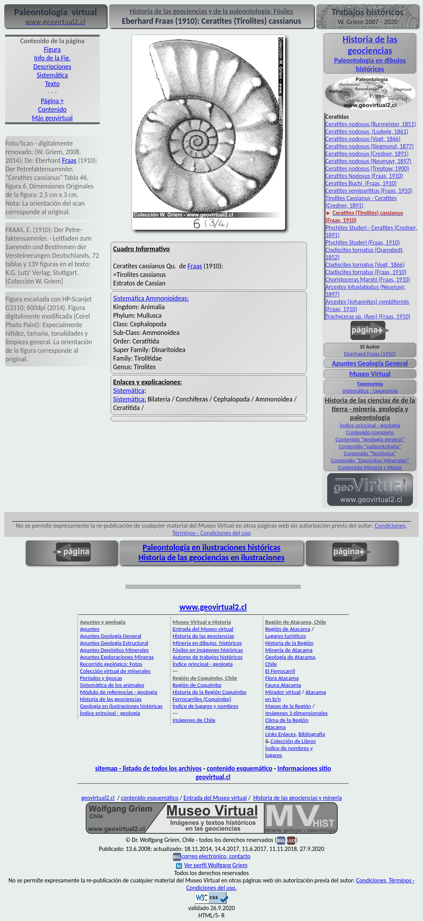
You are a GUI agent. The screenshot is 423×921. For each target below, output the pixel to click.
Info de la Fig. (52, 58)
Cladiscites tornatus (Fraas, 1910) (366, 272)
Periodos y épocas (101, 678)
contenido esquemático (239, 768)
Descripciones (52, 66)
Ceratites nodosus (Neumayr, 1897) (369, 161)
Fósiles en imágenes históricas (208, 649)
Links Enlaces (280, 734)
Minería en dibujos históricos (207, 642)
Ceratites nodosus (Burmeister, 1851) (371, 124)
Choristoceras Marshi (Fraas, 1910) (368, 279)
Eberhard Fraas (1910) (370, 353)
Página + (52, 101)
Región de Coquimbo (197, 685)
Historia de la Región (289, 642)
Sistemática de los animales (112, 685)
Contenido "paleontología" (369, 446)
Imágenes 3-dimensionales (296, 713)
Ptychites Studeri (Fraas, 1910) (363, 242)
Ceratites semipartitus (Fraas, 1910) (369, 190)
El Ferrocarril (280, 670)
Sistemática (52, 75)
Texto (52, 83)
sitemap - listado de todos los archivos (148, 768)
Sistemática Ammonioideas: (151, 298)
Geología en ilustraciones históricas (121, 706)
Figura (52, 49)
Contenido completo (370, 432)
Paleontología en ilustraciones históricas (211, 547)
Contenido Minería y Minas (370, 467)
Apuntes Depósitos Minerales (114, 649)
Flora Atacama (282, 678)
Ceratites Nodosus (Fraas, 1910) (364, 176)
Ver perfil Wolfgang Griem (212, 865)
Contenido (52, 109)
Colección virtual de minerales (115, 670)
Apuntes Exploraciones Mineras (116, 656)
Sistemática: (129, 399)
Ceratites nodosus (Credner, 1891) (367, 153)
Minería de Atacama (288, 649)
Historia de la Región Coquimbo (210, 692)
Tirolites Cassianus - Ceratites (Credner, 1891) (361, 201)
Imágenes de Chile (194, 720)
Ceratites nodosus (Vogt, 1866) (363, 139)
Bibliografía (311, 734)
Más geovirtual (52, 118)
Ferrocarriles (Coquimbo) (202, 699)
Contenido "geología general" (369, 439)
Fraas (69, 160)
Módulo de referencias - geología (118, 692)
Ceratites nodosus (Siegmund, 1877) (370, 146)
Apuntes (89, 628)
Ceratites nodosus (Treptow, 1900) (367, 168)
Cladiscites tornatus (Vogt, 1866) (365, 264)
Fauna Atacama (283, 685)
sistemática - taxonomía (370, 390)
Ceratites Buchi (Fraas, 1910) (361, 183)
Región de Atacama (287, 628)
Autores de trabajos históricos (208, 656)
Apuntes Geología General (370, 363)
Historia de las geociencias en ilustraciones (212, 558)
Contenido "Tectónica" (370, 453)
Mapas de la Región (288, 706)
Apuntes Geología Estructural (114, 642)
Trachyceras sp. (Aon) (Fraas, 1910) (368, 316)
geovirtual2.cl (98, 797)
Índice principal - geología (370, 425)
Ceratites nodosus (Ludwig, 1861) (367, 131)
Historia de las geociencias (110, 699)
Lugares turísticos (285, 635)
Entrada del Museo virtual (203, 628)
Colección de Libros (292, 741)
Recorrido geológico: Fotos (111, 663)
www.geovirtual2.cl (213, 607)
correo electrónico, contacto (216, 856)
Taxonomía (370, 383)
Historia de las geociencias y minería (297, 797)
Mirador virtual (283, 692)
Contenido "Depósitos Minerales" (370, 460)
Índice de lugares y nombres (205, 706)
